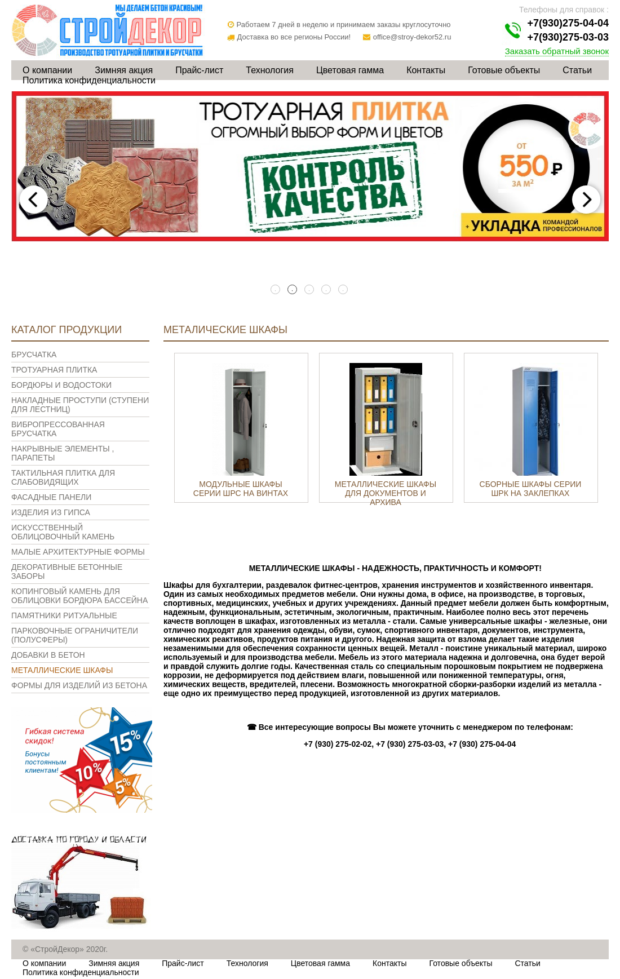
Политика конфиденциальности (89, 80)
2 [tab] (293, 290)
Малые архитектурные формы (78, 551)
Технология (270, 70)
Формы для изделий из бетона (79, 685)
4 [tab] (327, 290)
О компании (47, 70)
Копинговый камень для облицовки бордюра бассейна (79, 596)
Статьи (577, 70)
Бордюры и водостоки (61, 384)
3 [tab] (310, 290)
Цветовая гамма (350, 70)
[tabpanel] (310, 166)
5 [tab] (343, 290)
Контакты (425, 70)
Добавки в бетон (48, 654)
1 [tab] (276, 290)
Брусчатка (33, 354)
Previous (34, 199)
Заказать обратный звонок (557, 51)
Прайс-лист (199, 70)
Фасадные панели (51, 497)
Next (586, 199)
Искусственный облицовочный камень (62, 532)
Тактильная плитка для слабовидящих (63, 477)
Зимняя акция (124, 70)
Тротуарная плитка (54, 369)
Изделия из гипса (50, 512)
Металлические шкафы (62, 670)
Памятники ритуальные (64, 615)
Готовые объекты (504, 70)
